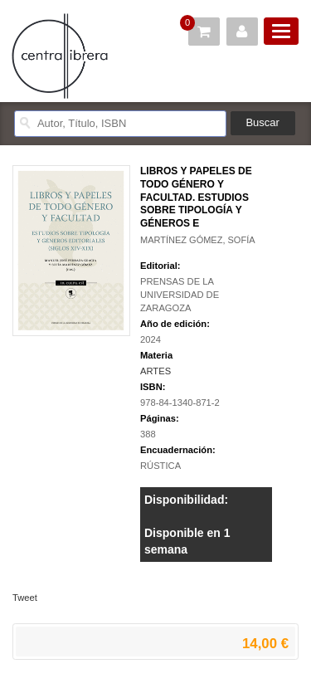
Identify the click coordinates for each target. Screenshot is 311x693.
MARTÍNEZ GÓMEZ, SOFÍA (197, 240)
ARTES (155, 371)
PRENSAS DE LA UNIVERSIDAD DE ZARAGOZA (179, 294)
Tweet (24, 598)
